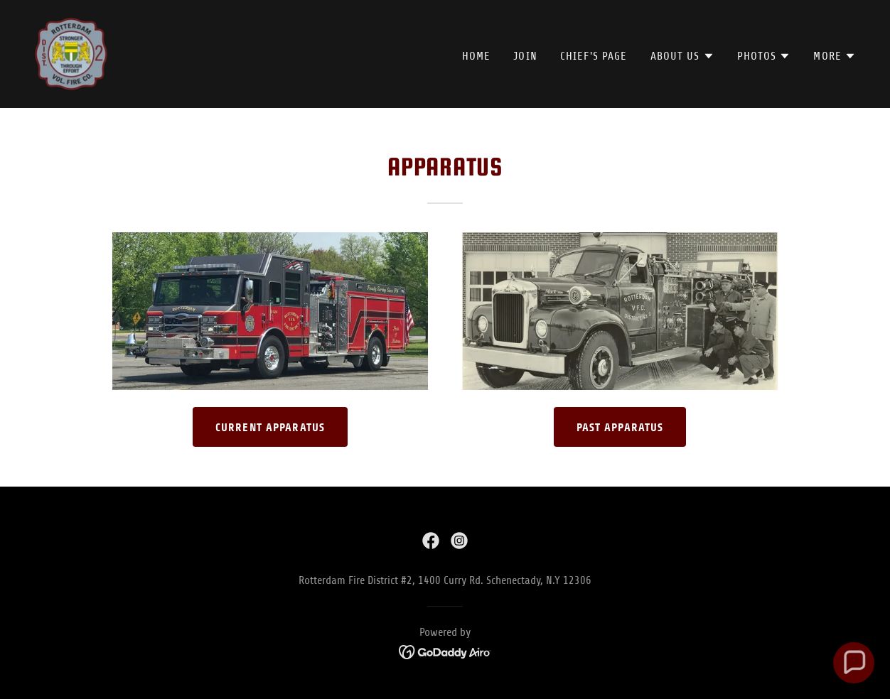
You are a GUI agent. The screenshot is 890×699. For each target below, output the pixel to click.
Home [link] (476, 56)
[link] (71, 53)
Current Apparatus (270, 427)
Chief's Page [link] (594, 56)
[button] (682, 56)
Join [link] (525, 56)
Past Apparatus (620, 427)
